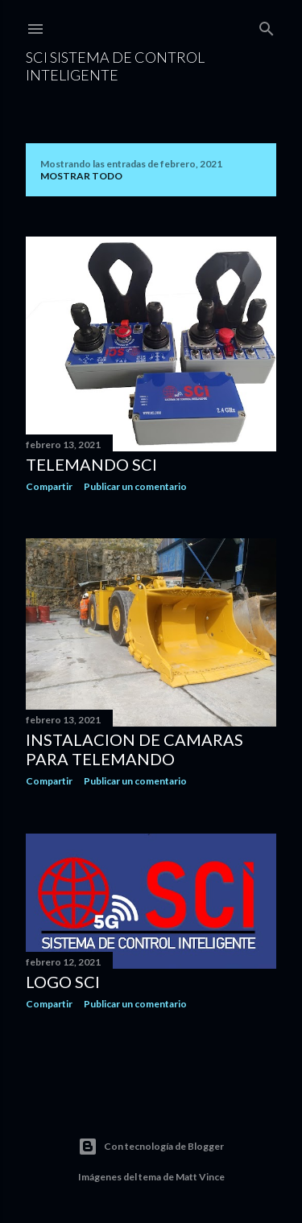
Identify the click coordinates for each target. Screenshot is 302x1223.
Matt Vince (200, 1177)
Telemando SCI (91, 464)
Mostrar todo (81, 176)
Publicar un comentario (135, 486)
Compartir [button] (49, 486)
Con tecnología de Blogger (151, 1146)
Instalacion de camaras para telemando (134, 749)
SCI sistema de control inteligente (115, 66)
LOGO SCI (63, 981)
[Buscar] (266, 25)
